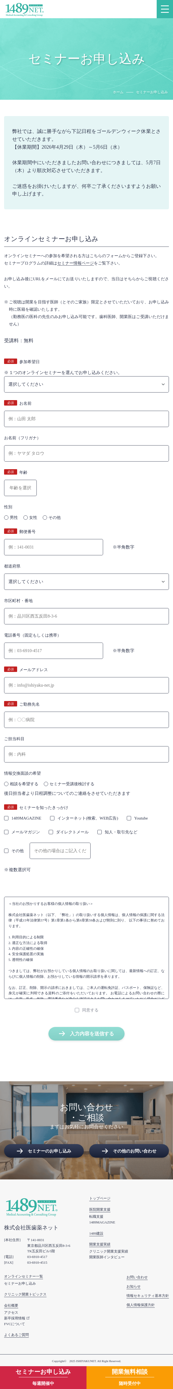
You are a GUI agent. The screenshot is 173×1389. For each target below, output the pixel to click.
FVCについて (14, 1324)
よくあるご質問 (16, 1335)
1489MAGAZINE (102, 1222)
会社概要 (11, 1305)
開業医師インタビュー (107, 1257)
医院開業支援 (99, 1209)
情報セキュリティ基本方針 (147, 1296)
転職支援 (96, 1216)
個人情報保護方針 (140, 1305)
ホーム (118, 92)
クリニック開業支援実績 (108, 1251)
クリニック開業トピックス (25, 1294)
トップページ (99, 1198)
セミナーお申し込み (20, 1283)
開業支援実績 (99, 1244)
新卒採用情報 (14, 1318)
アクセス (11, 1312)
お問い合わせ (137, 1277)
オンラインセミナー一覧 (23, 1276)
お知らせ (133, 1286)
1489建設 (96, 1233)
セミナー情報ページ (75, 263)
